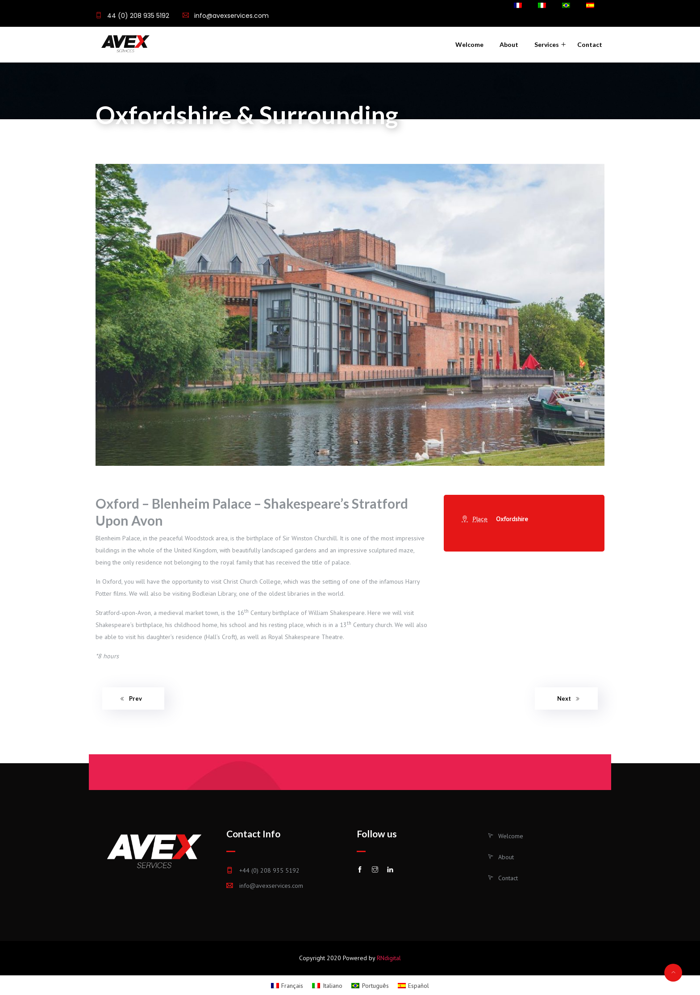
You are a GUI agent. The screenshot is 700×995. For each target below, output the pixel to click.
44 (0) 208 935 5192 (137, 15)
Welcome (469, 44)
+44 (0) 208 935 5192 (269, 870)
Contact (589, 44)
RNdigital (389, 958)
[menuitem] (518, 6)
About (509, 44)
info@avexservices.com (231, 15)
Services (546, 44)
